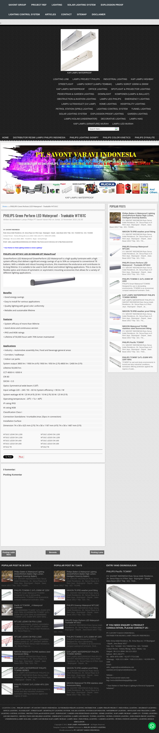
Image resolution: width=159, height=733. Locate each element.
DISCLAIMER (98, 14)
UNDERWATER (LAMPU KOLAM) (18, 719)
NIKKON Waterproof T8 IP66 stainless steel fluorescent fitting (136, 327)
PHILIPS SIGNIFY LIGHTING (95, 727)
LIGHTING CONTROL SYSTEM (24, 14)
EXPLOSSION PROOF (112, 5)
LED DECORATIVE (10, 716)
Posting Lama (97, 552)
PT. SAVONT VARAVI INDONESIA (87, 730)
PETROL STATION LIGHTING (117, 716)
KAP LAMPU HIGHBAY (142, 79)
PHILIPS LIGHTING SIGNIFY (84, 137)
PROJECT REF (38, 5)
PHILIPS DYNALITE (145, 137)
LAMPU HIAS (136, 119)
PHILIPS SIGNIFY (24, 708)
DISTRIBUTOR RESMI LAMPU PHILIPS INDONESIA (39, 137)
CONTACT (66, 14)
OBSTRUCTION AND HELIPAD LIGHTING (35, 716)
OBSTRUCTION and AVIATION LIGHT (40, 713)
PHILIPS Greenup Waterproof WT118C (83, 605)
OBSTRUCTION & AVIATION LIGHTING (76, 99)
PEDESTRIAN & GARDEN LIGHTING (75, 94)
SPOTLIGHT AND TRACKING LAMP (141, 710)
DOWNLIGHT (104, 94)
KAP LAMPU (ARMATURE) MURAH (91, 124)
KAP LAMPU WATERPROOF (71, 89)
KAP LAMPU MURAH (122, 713)
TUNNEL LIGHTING (141, 109)
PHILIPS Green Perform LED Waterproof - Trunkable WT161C (44, 215)
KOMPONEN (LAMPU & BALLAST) (132, 94)
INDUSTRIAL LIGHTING (115, 79)
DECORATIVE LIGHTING (113, 119)
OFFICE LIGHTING (98, 89)
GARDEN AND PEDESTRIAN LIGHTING (82, 713)
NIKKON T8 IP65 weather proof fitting (138, 232)
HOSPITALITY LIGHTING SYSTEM (56, 710)
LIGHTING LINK (61, 79)
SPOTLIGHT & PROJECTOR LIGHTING (130, 89)
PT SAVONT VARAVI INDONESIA (44, 708)
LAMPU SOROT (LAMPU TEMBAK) (94, 84)
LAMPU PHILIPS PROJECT (107, 708)
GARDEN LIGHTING (137, 114)
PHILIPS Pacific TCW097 (133, 342)
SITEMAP (81, 14)
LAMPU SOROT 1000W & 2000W (132, 84)
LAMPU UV (136, 713)
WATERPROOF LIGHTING (116, 710)
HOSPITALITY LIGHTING (132, 104)
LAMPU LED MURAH (122, 124)
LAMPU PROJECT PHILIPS (86, 79)
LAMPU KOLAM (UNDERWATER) (80, 119)
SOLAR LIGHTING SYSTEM (81, 5)
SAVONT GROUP (17, 5)
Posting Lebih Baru (8, 553)
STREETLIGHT (65, 84)
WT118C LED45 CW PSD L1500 (27, 637)
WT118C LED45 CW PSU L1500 (27, 622)
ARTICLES (50, 14)
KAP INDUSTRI (99, 710)
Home (5, 137)
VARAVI (71, 727)
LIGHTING (57, 5)
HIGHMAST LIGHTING (147, 708)
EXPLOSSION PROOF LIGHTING (107, 114)
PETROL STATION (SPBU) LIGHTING (74, 109)
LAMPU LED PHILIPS (110, 99)
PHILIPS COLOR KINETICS (116, 137)
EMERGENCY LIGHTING (137, 99)
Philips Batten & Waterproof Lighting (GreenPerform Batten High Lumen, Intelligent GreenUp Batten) (138, 215)
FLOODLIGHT (24, 710)
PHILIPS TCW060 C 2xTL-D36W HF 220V (32, 590)
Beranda (53, 552)
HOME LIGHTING (108, 104)
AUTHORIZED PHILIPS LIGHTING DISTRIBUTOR (77, 708)
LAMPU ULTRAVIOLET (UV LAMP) (78, 104)
